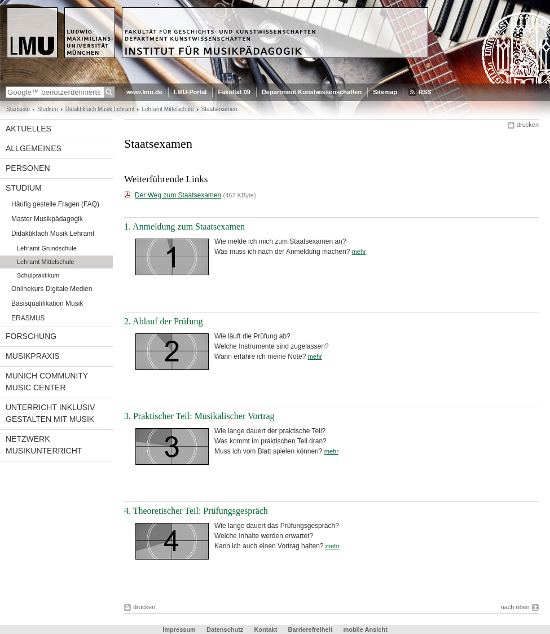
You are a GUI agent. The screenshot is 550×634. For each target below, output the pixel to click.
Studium (47, 109)
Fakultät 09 (234, 92)
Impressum (179, 629)
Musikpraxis (33, 355)
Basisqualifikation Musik (47, 303)
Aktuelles (28, 128)
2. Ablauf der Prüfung (163, 321)
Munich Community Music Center (47, 381)
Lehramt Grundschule (47, 248)
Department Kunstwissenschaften (312, 92)
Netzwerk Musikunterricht (44, 444)
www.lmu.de (144, 92)
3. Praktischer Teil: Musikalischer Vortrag (199, 416)
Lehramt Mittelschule (167, 109)
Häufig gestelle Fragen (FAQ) (55, 204)
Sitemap (385, 92)
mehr (359, 251)
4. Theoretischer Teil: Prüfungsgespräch (196, 511)
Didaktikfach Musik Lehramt (100, 109)
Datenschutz (224, 629)
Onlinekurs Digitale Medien (51, 289)
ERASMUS (28, 318)
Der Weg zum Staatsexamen (178, 195)
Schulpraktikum (38, 275)
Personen (28, 168)
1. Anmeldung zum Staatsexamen (184, 226)
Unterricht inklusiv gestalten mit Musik (50, 413)
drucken (528, 124)
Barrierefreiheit (311, 629)
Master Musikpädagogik (47, 219)
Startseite (18, 109)
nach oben (515, 607)
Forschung (31, 336)
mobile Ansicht (365, 629)
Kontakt (265, 629)
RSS (425, 92)
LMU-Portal (190, 92)
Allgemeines (33, 148)
